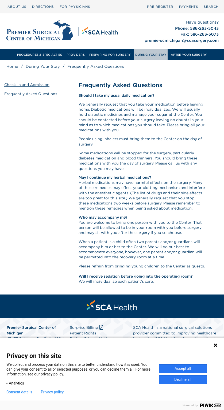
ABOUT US (16, 7)
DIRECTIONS (43, 7)
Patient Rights (83, 333)
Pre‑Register (160, 7)
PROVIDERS (76, 55)
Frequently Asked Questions (30, 94)
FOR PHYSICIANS (75, 7)
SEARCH (211, 7)
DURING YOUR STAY (151, 55)
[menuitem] (17, 6)
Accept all (183, 368)
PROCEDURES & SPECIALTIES (39, 55)
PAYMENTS (188, 7)
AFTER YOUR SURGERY (189, 55)
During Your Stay (43, 66)
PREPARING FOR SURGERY (110, 55)
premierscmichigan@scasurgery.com (182, 40)
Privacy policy (52, 392)
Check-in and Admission (26, 85)
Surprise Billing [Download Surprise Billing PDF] (87, 327)
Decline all (182, 379)
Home (12, 66)
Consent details (19, 392)
